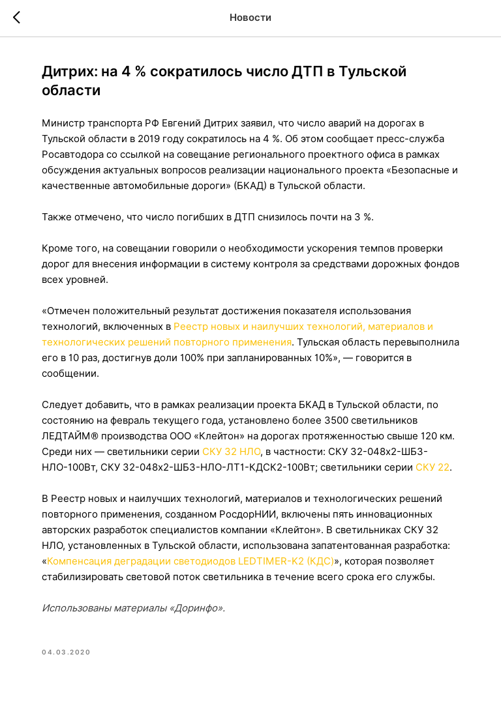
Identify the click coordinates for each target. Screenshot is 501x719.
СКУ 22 (432, 467)
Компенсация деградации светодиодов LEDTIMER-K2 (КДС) (190, 561)
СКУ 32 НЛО (231, 452)
